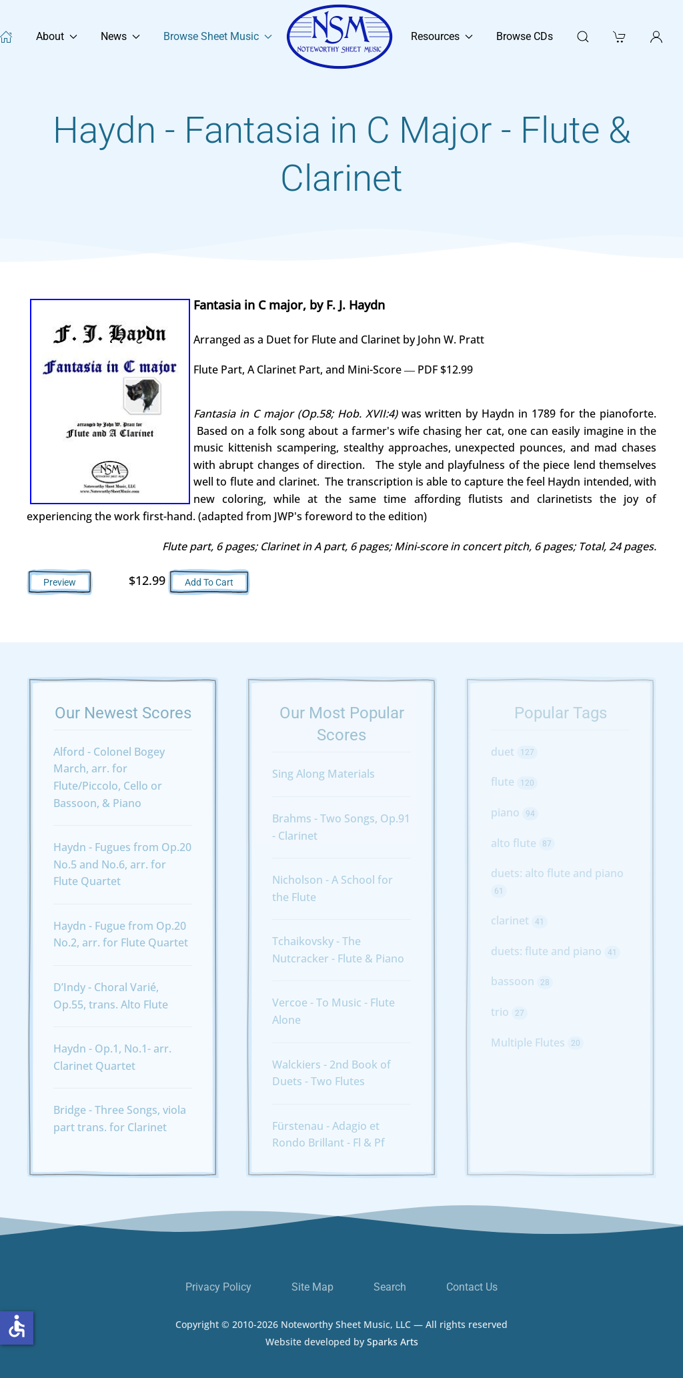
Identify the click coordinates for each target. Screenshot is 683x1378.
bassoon (522, 981)
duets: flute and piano (555, 951)
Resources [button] (442, 36)
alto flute (523, 843)
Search (390, 1287)
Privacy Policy (218, 1287)
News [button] (120, 36)
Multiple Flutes (537, 1042)
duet (514, 751)
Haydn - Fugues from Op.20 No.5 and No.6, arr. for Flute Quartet (122, 864)
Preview (59, 582)
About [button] (56, 36)
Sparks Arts (392, 1347)
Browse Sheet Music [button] (217, 36)
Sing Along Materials (323, 773)
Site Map (312, 1287)
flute (514, 781)
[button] (619, 36)
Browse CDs (524, 36)
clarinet (519, 920)
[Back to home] (341, 36)
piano (514, 812)
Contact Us (472, 1287)
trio (509, 1011)
